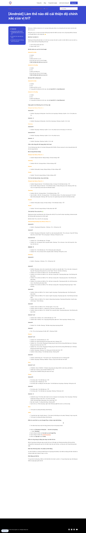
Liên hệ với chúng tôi (64, 3)
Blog (45, 3)
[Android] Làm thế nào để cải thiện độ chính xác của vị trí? (17, 33)
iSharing (9, 8)
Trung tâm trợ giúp (52, 3)
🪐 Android (46, 8)
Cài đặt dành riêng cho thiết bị (37, 8)
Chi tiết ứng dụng (46, 434)
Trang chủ (39, 3)
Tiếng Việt (74, 3)
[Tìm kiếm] (69, 8)
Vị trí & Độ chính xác (16, 8)
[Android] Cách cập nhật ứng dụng (17, 37)
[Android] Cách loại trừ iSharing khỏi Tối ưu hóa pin (17, 40)
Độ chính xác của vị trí (26, 8)
